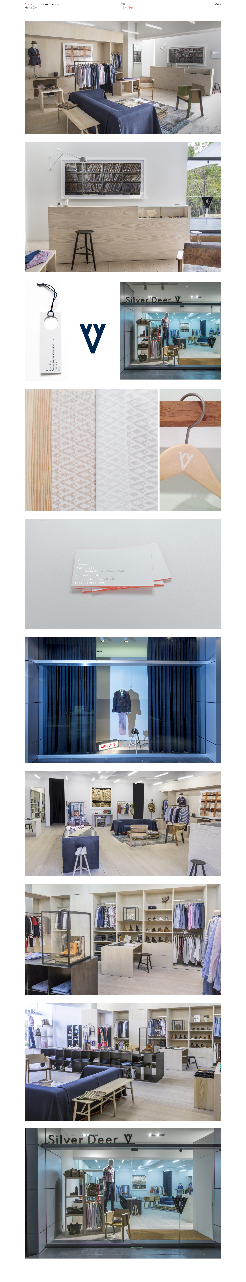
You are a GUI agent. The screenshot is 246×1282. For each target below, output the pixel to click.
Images (44, 4)
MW (123, 4)
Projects (28, 4)
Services (54, 4)
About (218, 4)
